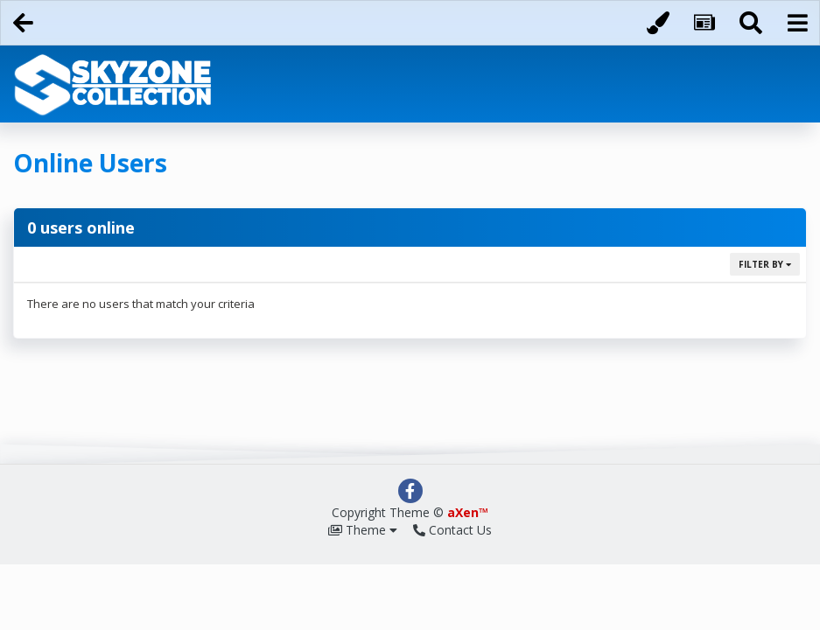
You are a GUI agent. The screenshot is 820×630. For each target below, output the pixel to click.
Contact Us (452, 530)
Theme (362, 530)
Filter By (765, 264)
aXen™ (467, 512)
